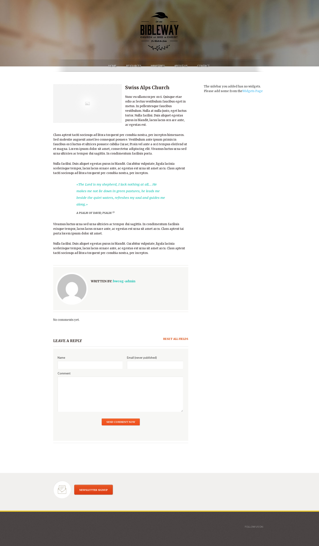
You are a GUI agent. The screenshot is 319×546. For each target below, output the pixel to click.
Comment (64, 373)
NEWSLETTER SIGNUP (93, 490)
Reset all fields (175, 339)
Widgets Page (252, 91)
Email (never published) (142, 357)
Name (61, 357)
